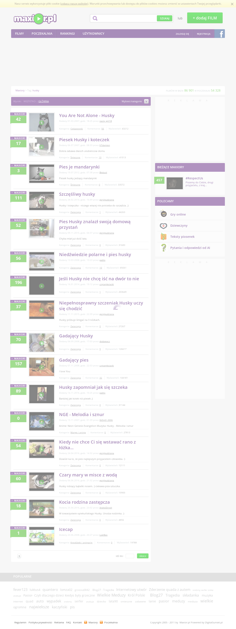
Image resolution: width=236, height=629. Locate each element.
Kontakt (77, 622)
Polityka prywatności (40, 622)
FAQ (68, 622)
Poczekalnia (111, 622)
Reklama (59, 622)
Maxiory (93, 622)
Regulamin (20, 622)
